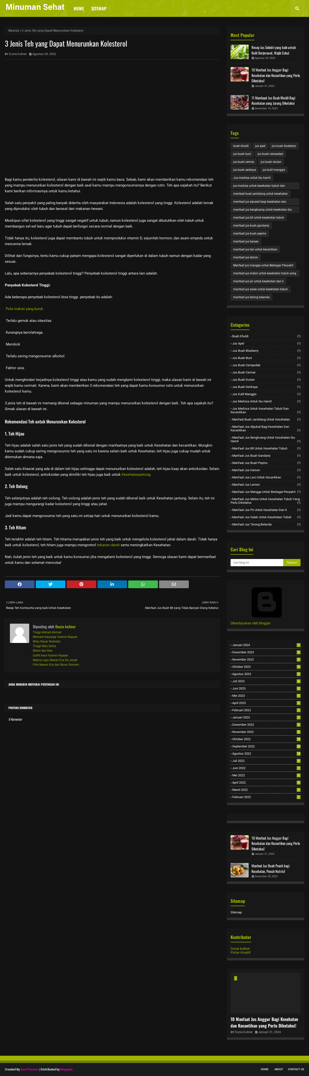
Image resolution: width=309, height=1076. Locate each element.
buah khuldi (241, 146)
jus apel (260, 146)
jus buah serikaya (244, 170)
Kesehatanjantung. (136, 474)
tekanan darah (108, 545)
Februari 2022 (266, 797)
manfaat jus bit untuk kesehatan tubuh (258, 217)
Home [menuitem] (79, 8)
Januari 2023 (266, 717)
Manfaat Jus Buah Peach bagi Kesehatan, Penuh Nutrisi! (270, 868)
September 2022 (266, 746)
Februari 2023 (266, 710)
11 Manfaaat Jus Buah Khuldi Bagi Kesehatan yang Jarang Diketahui (273, 100)
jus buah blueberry (284, 146)
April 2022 (266, 782)
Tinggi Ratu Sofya (44, 646)
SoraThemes (29, 1069)
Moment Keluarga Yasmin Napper (55, 637)
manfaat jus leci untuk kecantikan (255, 249)
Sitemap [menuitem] (98, 8)
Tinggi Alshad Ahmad (47, 632)
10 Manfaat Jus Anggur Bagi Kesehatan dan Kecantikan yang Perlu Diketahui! (276, 75)
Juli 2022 (266, 761)
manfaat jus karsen (246, 241)
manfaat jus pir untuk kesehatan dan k (258, 281)
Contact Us (296, 1069)
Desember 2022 (266, 724)
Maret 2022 (266, 790)
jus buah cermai (243, 162)
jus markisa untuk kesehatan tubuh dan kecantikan (259, 186)
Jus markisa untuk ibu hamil (252, 177)
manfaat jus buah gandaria (251, 225)
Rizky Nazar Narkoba (46, 641)
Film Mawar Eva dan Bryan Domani (56, 664)
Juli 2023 (266, 681)
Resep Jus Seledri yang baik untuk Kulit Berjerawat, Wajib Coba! (274, 50)
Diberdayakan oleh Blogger (267, 621)
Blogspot (66, 1069)
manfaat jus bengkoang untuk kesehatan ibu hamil (262, 210)
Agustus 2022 (266, 753)
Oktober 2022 (266, 739)
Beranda (13, 30)
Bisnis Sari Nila (42, 650)
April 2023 (266, 703)
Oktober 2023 (266, 667)
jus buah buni (242, 154)
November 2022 (266, 732)
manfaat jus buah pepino (249, 233)
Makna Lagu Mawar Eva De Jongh (55, 660)
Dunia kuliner (18, 54)
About (278, 1069)
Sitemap (236, 912)
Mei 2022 (266, 775)
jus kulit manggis (274, 170)
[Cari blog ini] (257, 562)
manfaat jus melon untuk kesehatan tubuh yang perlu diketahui (264, 274)
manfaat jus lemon (245, 257)
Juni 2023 (266, 688)
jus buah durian (271, 162)
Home (264, 1069)
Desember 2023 (266, 652)
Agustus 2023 (266, 674)
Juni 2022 (266, 768)
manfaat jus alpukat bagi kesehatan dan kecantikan (259, 202)
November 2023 (266, 659)
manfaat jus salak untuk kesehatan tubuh (260, 289)
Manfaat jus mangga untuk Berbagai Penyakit (263, 265)
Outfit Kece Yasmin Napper (50, 655)
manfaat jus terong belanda (251, 297)
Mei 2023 (266, 695)
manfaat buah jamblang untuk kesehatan (260, 193)
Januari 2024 (266, 645)
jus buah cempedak (270, 154)
